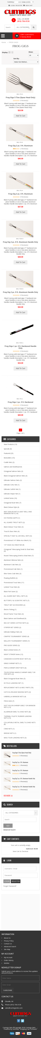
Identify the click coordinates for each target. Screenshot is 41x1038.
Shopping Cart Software (28, 1029)
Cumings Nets (31, 1028)
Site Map (7, 949)
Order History (8, 960)
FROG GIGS (13, 42)
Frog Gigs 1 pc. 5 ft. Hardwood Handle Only (20, 347)
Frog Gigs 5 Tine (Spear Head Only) (20, 97)
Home (4, 42)
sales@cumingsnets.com (14, 1008)
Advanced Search (9, 830)
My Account (8, 957)
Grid (9, 52)
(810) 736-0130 (23, 21)
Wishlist (6, 963)
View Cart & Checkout (20, 851)
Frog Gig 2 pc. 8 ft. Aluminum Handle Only (20, 242)
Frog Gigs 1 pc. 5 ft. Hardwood (20, 402)
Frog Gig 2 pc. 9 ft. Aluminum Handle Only (20, 292)
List (12, 52)
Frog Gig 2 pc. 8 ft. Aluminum (20, 194)
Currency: (10, 2)
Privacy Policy (9, 941)
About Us (7, 938)
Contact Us (8, 944)
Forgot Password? (9, 886)
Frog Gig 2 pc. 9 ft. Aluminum (20, 146)
